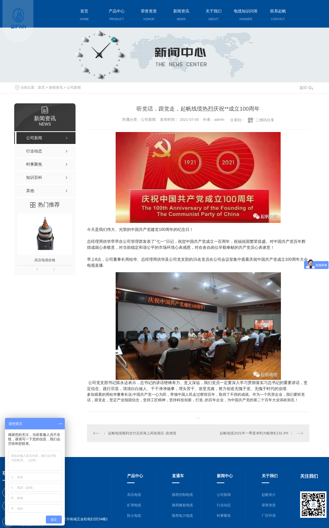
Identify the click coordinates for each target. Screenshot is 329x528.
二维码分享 (264, 120)
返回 (306, 87)
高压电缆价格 (44, 260)
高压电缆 (134, 494)
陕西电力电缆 (182, 515)
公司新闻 (74, 87)
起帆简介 (269, 494)
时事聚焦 (224, 515)
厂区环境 (269, 515)
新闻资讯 (56, 87)
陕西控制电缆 (182, 494)
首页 (41, 87)
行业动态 (224, 505)
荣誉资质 (269, 505)
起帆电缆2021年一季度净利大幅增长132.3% (254, 433)
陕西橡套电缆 (182, 505)
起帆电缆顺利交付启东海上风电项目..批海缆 (142, 433)
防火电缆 (134, 515)
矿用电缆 (134, 505)
